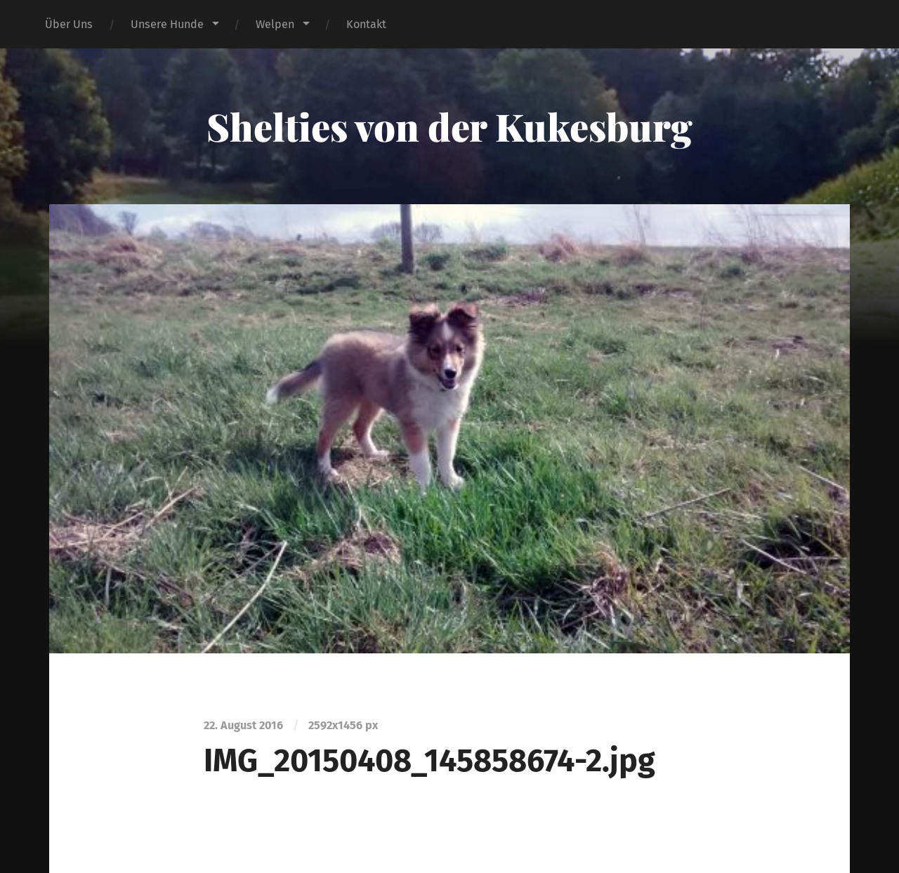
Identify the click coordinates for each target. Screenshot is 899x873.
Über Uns (69, 24)
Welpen (275, 24)
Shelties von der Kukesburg (449, 126)
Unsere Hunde (167, 24)
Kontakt (366, 24)
